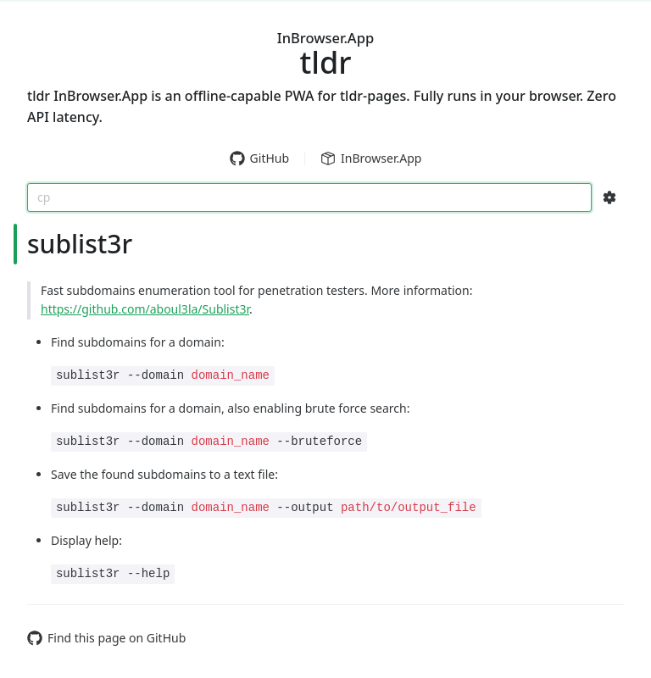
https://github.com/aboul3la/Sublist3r (145, 309)
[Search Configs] (609, 197)
